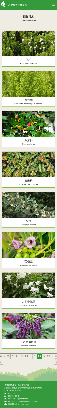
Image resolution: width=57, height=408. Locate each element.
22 (22, 356)
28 (48, 356)
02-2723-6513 (13, 393)
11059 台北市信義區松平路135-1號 (22, 401)
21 (17, 356)
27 (44, 356)
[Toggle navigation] (54, 5)
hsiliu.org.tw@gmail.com (18, 399)
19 (8, 356)
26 (39, 356)
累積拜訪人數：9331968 (18, 404)
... (31, 356)
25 (35, 356)
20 (13, 356)
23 (26, 356)
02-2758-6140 (13, 396)
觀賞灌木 (28, 16)
